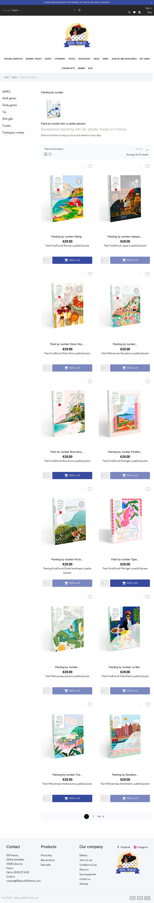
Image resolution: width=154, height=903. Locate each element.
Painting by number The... (67, 774)
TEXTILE (71, 58)
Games (6, 91)
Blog (150, 12)
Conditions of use (88, 864)
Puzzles (6, 125)
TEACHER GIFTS (68, 68)
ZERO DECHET (84, 58)
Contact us (85, 879)
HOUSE (97, 58)
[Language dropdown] (16, 10)
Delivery (83, 855)
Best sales (46, 864)
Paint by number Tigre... (125, 559)
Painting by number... (125, 344)
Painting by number (13, 132)
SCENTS (48, 58)
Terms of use (86, 860)
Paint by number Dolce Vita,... (67, 344)
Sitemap (84, 883)
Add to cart (72, 260)
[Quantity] (47, 260)
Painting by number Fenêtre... (125, 452)
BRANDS (81, 68)
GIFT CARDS (145, 58)
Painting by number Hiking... (67, 236)
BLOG (90, 68)
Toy (4, 112)
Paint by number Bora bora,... (67, 452)
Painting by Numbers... (125, 774)
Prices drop (46, 855)
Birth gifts (7, 118)
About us (84, 869)
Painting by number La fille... (125, 667)
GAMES (106, 58)
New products (48, 860)
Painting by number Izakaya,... (125, 236)
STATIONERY (60, 58)
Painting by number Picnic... (67, 559)
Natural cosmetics (13, 58)
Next (101, 816)
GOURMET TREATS (34, 58)
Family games (9, 105)
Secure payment (88, 874)
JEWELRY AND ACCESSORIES (124, 58)
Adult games (9, 98)
